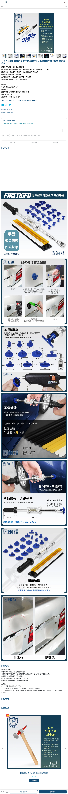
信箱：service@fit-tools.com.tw (10, 754)
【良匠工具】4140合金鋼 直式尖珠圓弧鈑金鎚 (13, 732)
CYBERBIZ (48, 787)
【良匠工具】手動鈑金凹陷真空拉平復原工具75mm (34, 732)
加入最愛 (5, 135)
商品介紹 (12, 142)
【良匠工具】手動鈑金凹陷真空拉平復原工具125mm (54, 732)
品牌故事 (3, 764)
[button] (66, 728)
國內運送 (7, 772)
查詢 (2, 772)
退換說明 (24, 772)
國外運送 (18, 772)
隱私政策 (30, 772)
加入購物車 (23, 792)
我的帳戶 (13, 772)
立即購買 (52, 792)
